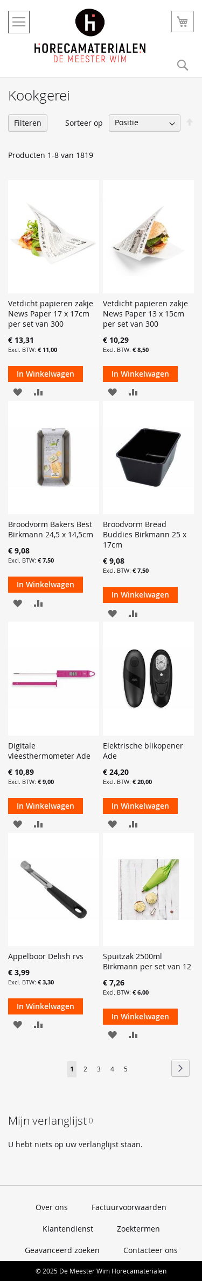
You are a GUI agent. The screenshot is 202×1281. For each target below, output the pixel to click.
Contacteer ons (150, 1250)
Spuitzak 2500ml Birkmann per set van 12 (147, 961)
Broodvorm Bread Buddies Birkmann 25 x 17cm (144, 534)
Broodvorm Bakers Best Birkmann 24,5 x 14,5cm (50, 529)
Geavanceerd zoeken (62, 1250)
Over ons (52, 1207)
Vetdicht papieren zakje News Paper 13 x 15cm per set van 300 (145, 313)
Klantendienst (68, 1229)
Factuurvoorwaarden (129, 1207)
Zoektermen (138, 1229)
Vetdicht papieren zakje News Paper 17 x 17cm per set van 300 (50, 313)
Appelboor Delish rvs (45, 956)
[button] (17, 391)
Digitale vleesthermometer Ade (49, 750)
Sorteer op (84, 122)
